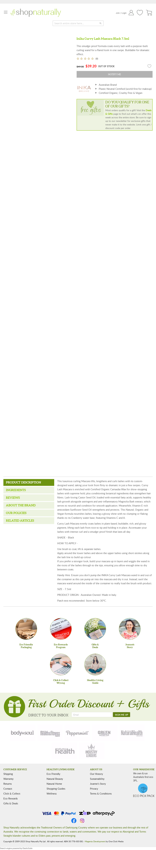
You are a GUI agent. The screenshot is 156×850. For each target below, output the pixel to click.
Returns (7, 783)
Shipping (8, 774)
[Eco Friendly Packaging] (26, 629)
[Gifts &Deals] (95, 629)
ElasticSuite (27, 848)
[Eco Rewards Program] (60, 629)
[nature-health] (64, 750)
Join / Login (121, 13)
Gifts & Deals (10, 803)
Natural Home (54, 783)
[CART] (149, 13)
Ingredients (16, 490)
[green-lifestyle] (104, 732)
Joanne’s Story (98, 783)
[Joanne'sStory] (129, 629)
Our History (96, 774)
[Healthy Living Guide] (95, 664)
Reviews (13, 497)
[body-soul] (22, 732)
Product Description (23, 482)
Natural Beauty (55, 778)
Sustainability (97, 778)
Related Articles (20, 520)
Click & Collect (11, 793)
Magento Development (95, 841)
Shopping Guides (56, 788)
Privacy (94, 788)
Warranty (8, 778)
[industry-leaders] (91, 750)
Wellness (52, 793)
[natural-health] (132, 732)
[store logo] (35, 13)
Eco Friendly (53, 774)
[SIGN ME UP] (121, 714)
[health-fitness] (50, 732)
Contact (7, 788)
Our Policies (16, 513)
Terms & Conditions (101, 793)
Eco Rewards (10, 798)
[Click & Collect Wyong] (60, 664)
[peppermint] (77, 732)
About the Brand (21, 505)
